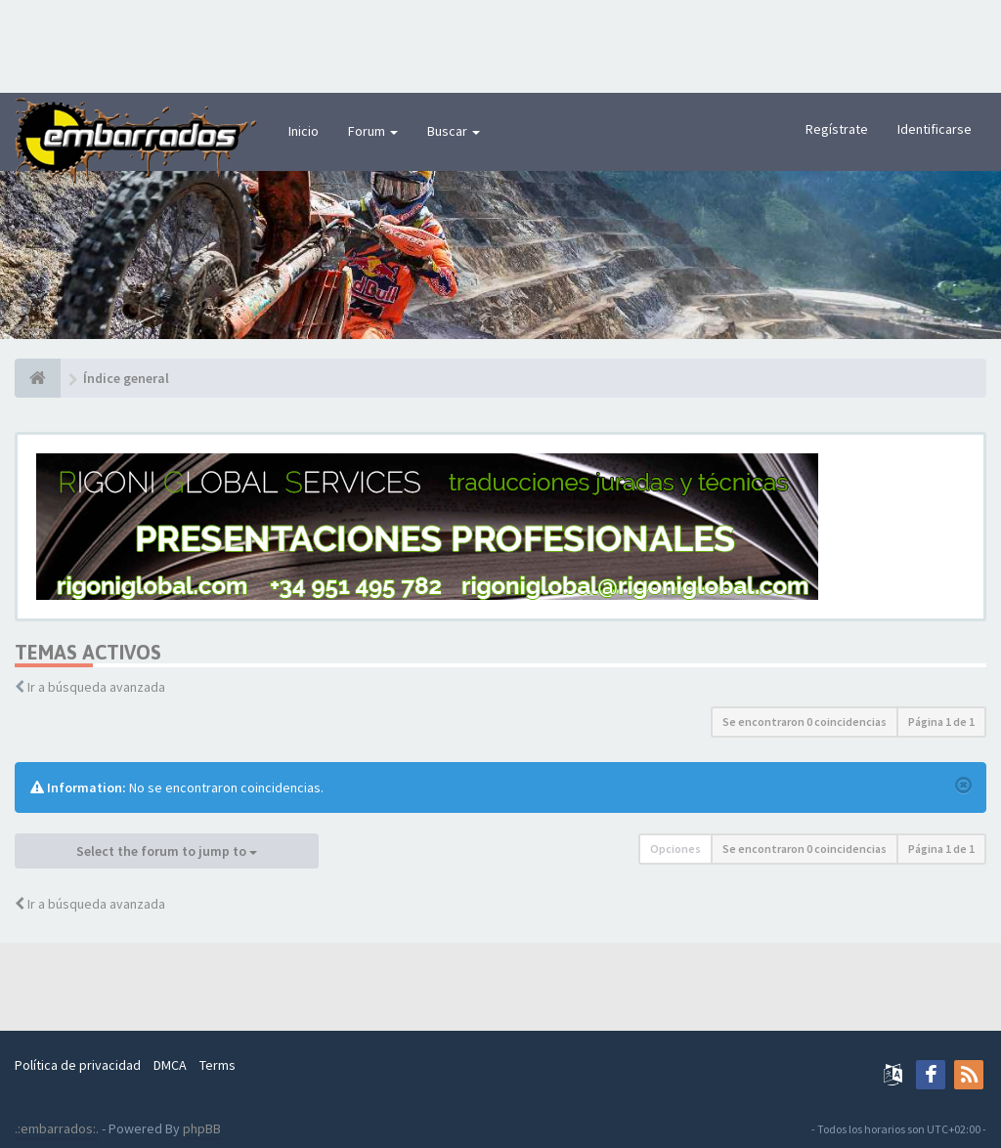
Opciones (675, 848)
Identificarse (934, 129)
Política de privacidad (78, 1065)
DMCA (170, 1065)
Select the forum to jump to (166, 851)
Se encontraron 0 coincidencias (804, 721)
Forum (373, 131)
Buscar (453, 131)
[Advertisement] (500, 44)
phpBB (202, 1128)
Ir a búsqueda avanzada (96, 687)
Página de (941, 721)
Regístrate (836, 129)
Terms (217, 1065)
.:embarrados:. (57, 1128)
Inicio (303, 131)
